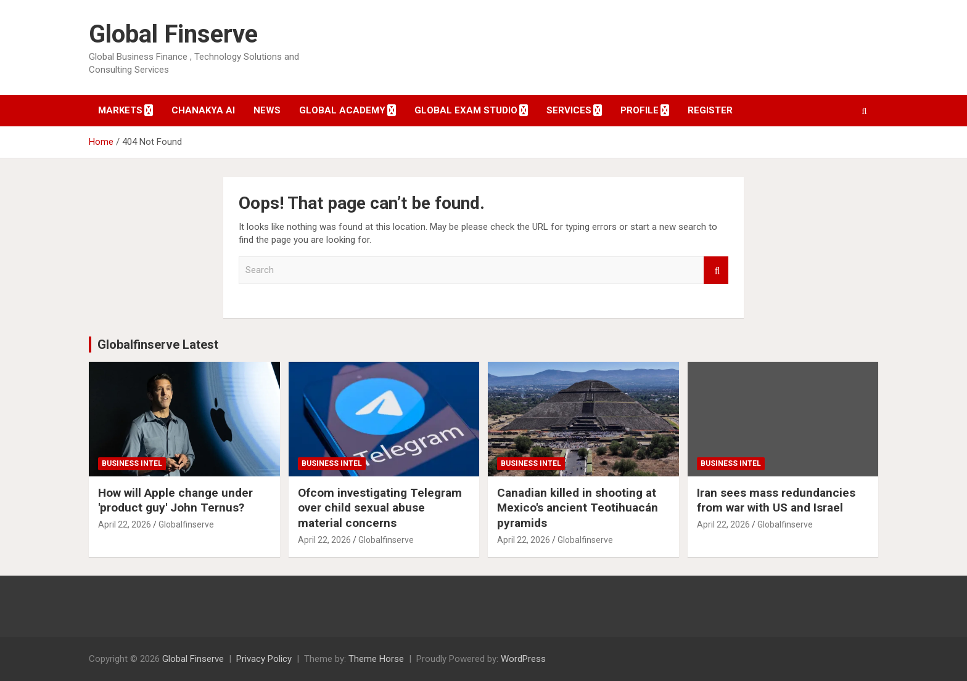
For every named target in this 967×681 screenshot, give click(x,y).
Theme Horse (376, 658)
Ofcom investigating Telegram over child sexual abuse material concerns (380, 508)
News (267, 110)
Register (710, 110)
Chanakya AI (203, 110)
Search (716, 270)
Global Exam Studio (465, 110)
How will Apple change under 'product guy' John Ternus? (175, 500)
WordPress (523, 658)
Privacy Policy (264, 658)
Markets (120, 110)
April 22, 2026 (124, 524)
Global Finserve (173, 34)
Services (568, 110)
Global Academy (342, 110)
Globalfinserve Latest (157, 344)
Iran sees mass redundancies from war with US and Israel (776, 500)
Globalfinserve (186, 524)
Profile (639, 110)
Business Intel (132, 463)
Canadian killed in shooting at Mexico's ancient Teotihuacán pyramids (577, 508)
